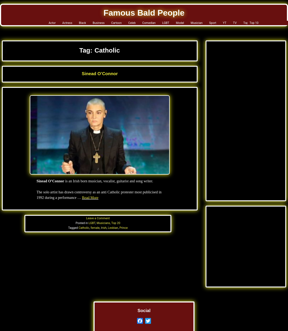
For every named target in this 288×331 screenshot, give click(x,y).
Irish (104, 228)
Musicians (103, 223)
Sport (226, 24)
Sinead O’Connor (100, 73)
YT (240, 24)
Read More (90, 198)
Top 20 (115, 223)
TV (252, 24)
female (95, 228)
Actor (24, 24)
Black (62, 24)
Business (82, 24)
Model (185, 24)
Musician (206, 24)
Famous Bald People (144, 12)
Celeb (124, 24)
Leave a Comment (98, 218)
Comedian (146, 24)
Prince (123, 228)
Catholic (84, 228)
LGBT (167, 24)
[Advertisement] (245, 82)
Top (265, 24)
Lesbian (113, 228)
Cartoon (105, 24)
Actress (43, 24)
